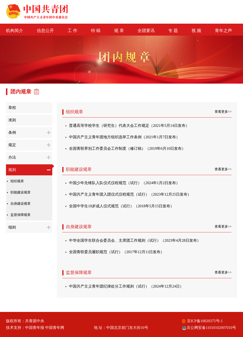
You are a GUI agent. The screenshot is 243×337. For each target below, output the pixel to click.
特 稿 (96, 30)
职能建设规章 (21, 192)
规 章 (119, 30)
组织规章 (17, 181)
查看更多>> (223, 111)
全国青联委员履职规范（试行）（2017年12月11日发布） (116, 252)
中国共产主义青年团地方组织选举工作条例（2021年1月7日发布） (124, 137)
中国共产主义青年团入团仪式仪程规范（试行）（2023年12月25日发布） (130, 194)
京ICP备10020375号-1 (202, 321)
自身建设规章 (21, 203)
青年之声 (223, 30)
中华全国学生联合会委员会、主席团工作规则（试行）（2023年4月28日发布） (135, 240)
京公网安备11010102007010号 (209, 328)
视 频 (196, 30)
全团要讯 (146, 30)
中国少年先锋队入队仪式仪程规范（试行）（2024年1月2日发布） (124, 183)
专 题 (173, 30)
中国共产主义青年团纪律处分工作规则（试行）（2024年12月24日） (126, 286)
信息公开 (45, 30)
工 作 (72, 30)
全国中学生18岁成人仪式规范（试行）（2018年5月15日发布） (121, 206)
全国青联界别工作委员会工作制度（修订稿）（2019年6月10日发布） (127, 148)
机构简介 (14, 30)
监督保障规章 (21, 215)
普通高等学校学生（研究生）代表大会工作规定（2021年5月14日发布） (129, 125)
